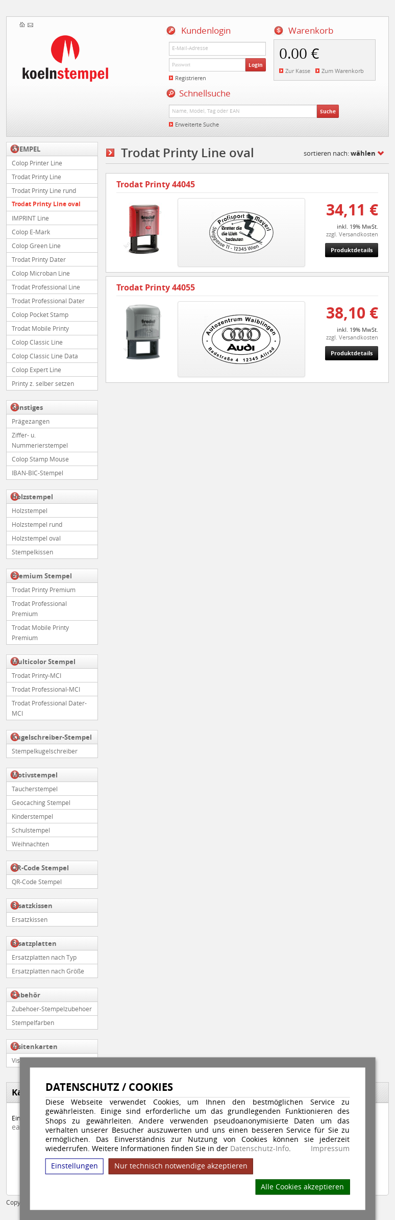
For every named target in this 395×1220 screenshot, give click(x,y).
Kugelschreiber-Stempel (52, 737)
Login (256, 64)
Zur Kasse (297, 71)
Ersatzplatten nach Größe (48, 971)
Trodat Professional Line (46, 287)
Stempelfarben (33, 1022)
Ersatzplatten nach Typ (44, 957)
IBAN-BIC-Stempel (37, 473)
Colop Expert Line (36, 369)
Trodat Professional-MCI (46, 689)
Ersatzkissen (32, 905)
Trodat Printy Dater (39, 259)
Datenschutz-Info (259, 1148)
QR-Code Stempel (40, 867)
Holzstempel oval (36, 538)
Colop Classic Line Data (45, 356)
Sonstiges (27, 407)
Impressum (330, 1148)
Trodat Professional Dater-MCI (49, 708)
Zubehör (26, 994)
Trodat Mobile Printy (40, 328)
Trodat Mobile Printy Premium (40, 632)
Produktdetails (352, 250)
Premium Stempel (42, 575)
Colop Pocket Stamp (40, 314)
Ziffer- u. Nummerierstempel (40, 440)
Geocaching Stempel (41, 802)
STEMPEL (26, 149)
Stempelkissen (32, 552)
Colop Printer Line (37, 163)
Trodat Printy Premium (44, 589)
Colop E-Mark (31, 232)
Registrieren (190, 78)
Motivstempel (35, 774)
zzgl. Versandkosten (352, 234)
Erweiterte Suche (197, 124)
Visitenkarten (35, 1046)
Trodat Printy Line (36, 177)
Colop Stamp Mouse (40, 459)
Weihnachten (30, 844)
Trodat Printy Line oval (46, 204)
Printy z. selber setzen (43, 383)
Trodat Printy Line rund (44, 190)
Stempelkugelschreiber (45, 751)
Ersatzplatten (34, 943)
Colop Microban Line (41, 273)
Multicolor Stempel (44, 661)
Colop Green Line (36, 245)
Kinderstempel (32, 816)
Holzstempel (32, 496)
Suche (328, 111)
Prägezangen (31, 421)
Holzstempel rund (37, 524)
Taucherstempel (35, 789)
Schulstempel (31, 830)
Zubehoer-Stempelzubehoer (52, 1009)
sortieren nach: (340, 153)
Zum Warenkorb (343, 71)
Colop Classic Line (37, 342)
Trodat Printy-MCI (36, 675)
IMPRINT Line (30, 218)
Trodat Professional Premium (39, 608)
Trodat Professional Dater (48, 301)
